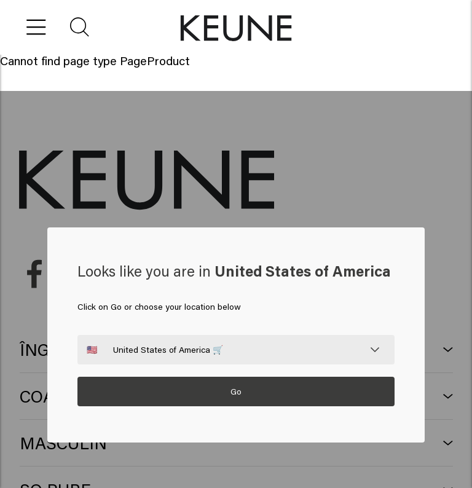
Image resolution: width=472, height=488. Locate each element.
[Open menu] (36, 27)
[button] (80, 27)
